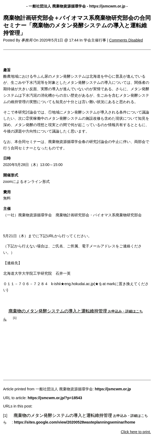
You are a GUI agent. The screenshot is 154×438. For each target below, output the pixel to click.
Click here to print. (136, 432)
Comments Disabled (126, 40)
